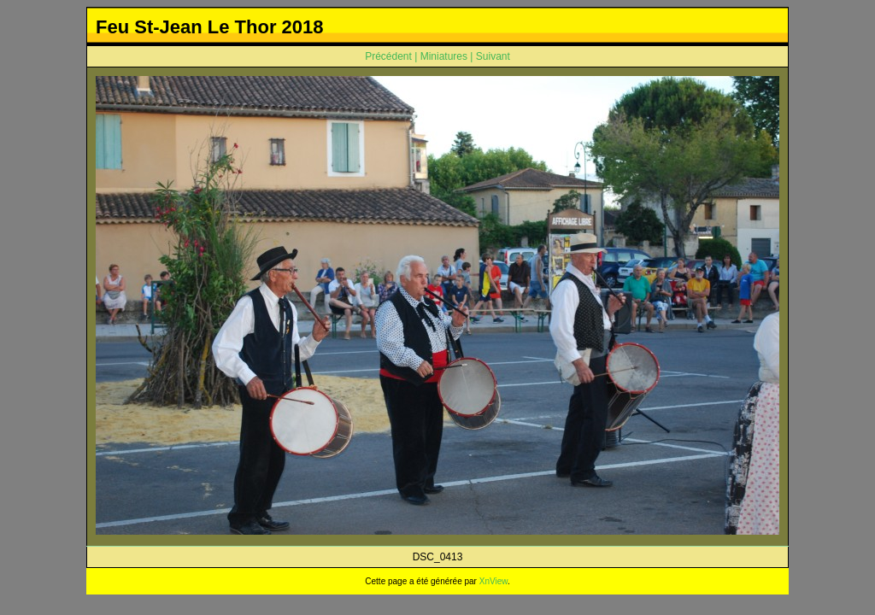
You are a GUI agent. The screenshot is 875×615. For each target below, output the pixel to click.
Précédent (388, 56)
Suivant (493, 56)
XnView (493, 581)
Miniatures (443, 56)
